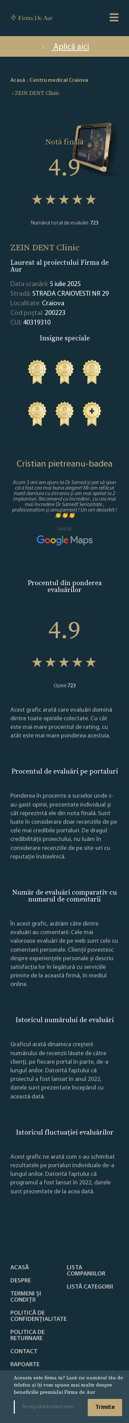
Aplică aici (64, 47)
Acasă (19, 1268)
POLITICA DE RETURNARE (27, 1335)
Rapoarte (25, 1365)
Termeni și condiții (25, 1297)
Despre (20, 1281)
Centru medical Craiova (59, 80)
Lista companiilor (86, 1271)
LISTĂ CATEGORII (90, 1287)
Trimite (105, 1407)
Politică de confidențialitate (38, 1316)
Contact (23, 1352)
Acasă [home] (17, 80)
